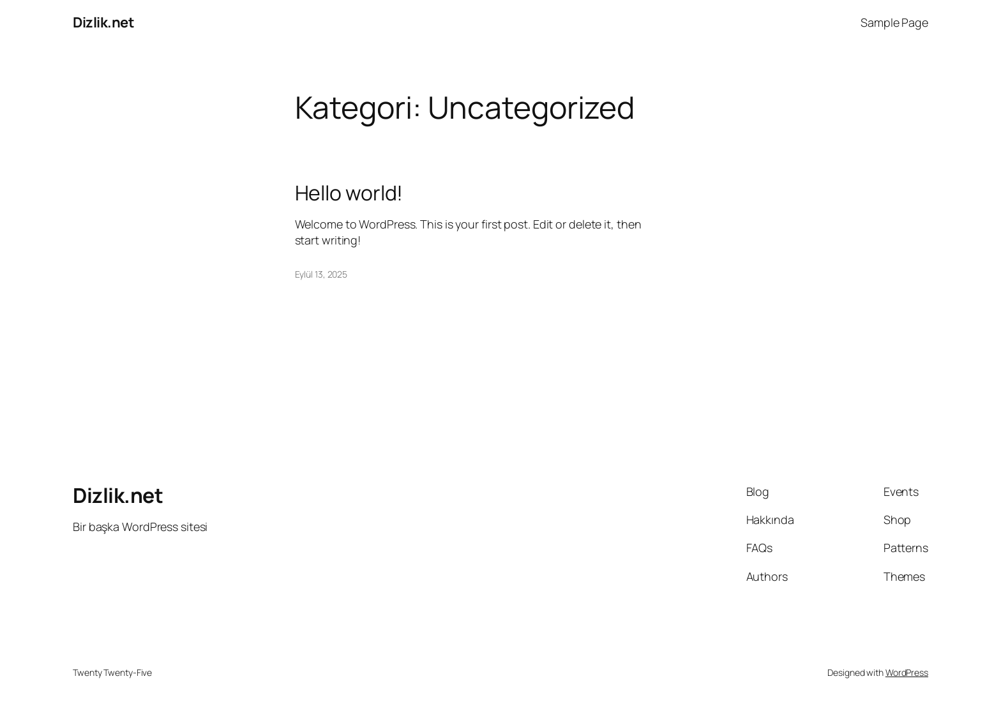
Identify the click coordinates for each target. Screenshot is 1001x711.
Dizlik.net (103, 22)
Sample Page (894, 22)
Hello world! (349, 192)
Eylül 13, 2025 (321, 274)
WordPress (906, 672)
